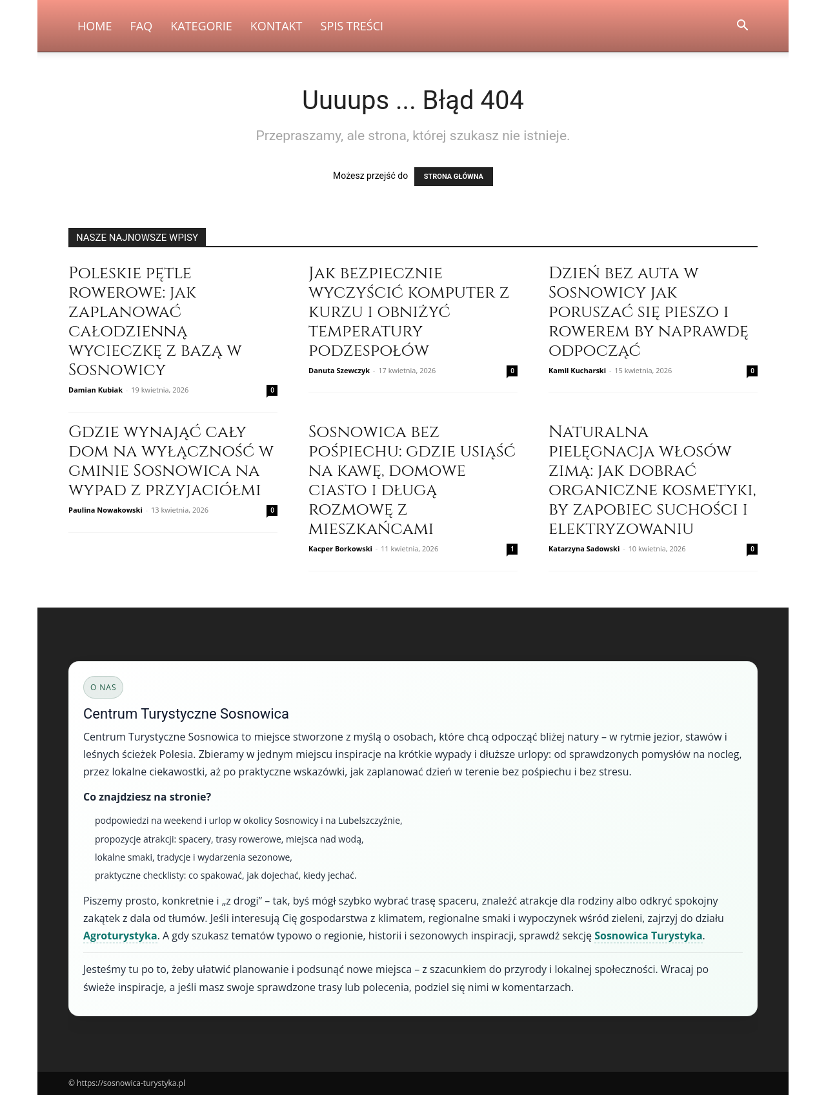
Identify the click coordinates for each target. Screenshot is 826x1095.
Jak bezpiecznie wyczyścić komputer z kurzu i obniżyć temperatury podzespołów (409, 312)
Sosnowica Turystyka (648, 935)
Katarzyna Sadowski (584, 548)
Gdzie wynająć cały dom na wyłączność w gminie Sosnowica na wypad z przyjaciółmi (171, 461)
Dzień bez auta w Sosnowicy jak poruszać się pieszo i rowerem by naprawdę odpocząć (649, 312)
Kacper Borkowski (340, 548)
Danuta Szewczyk (339, 370)
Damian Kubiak (95, 389)
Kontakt (276, 26)
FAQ (141, 26)
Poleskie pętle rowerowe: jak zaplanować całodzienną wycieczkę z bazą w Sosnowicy (155, 322)
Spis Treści (352, 26)
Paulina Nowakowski (105, 510)
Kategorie (201, 26)
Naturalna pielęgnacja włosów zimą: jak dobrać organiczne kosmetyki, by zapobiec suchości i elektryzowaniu (652, 480)
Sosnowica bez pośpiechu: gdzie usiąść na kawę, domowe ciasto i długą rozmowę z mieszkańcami (412, 480)
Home (94, 26)
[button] (742, 27)
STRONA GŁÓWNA (453, 176)
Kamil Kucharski (577, 370)
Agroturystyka (120, 935)
